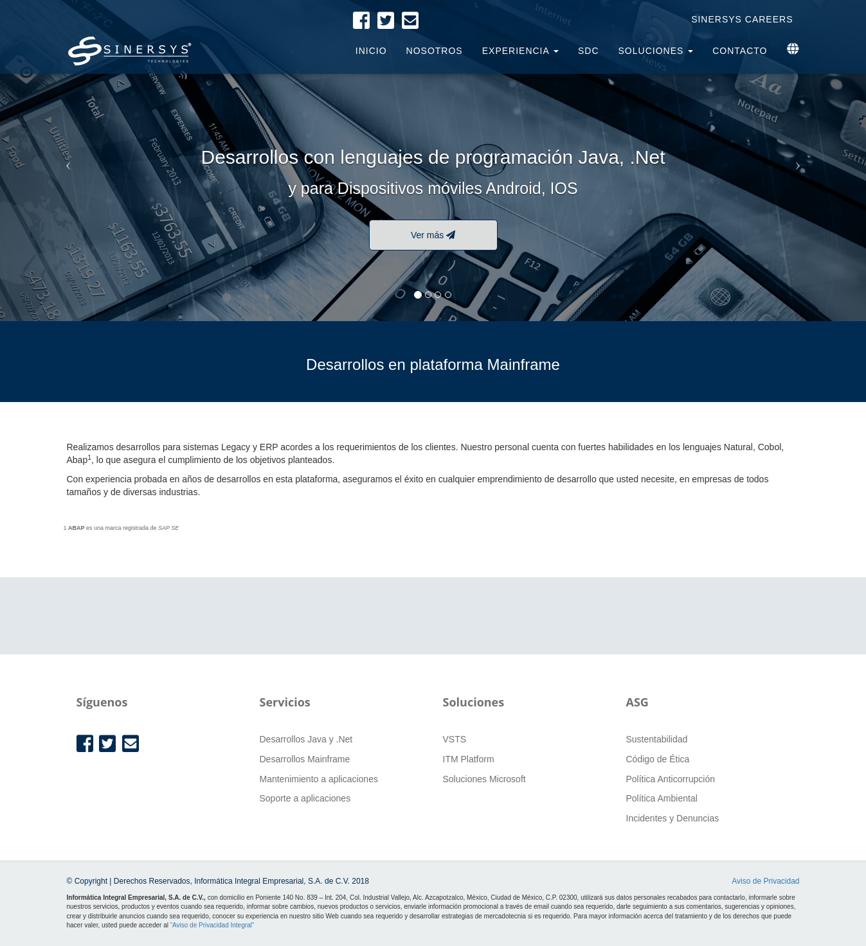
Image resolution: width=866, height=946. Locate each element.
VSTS (455, 739)
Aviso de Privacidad (765, 881)
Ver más (433, 235)
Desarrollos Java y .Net (306, 739)
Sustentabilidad (657, 739)
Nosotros (434, 51)
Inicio (371, 51)
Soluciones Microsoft (484, 779)
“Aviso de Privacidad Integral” (212, 925)
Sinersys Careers (742, 19)
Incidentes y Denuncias (672, 818)
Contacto (739, 51)
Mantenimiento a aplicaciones (319, 779)
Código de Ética (658, 759)
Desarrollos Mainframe (305, 759)
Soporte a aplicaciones (305, 798)
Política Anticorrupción (671, 779)
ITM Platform (468, 759)
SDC (588, 51)
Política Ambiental (662, 798)
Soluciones (656, 51)
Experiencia (520, 51)
